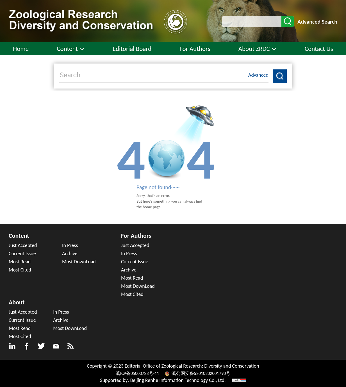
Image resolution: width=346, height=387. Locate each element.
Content (71, 49)
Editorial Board (132, 49)
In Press (70, 245)
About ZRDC (257, 49)
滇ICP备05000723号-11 (138, 373)
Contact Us (319, 49)
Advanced (258, 75)
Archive (70, 253)
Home (21, 49)
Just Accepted (23, 245)
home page (152, 207)
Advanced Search (317, 21)
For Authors (194, 49)
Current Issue (22, 253)
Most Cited (20, 270)
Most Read (20, 262)
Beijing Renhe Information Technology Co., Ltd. (178, 380)
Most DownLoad (79, 262)
